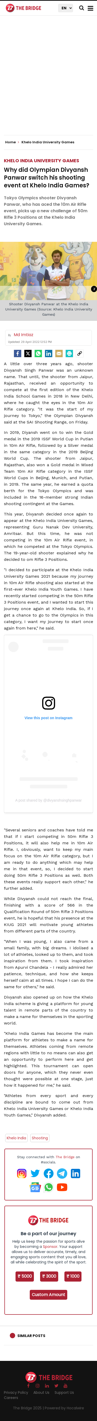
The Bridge (65, 1157)
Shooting (40, 1138)
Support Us (64, 1392)
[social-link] (80, 353)
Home (12, 142)
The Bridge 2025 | (29, 1408)
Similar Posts (31, 1335)
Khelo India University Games (41, 160)
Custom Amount (48, 1295)
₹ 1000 (72, 1276)
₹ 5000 (25, 1276)
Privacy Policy (16, 1392)
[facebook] (17, 353)
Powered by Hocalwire (64, 1408)
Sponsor (50, 1246)
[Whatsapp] (38, 353)
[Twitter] (28, 353)
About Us (41, 1392)
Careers (11, 1397)
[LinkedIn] (49, 353)
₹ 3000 (49, 1276)
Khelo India (16, 1138)
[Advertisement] (48, 79)
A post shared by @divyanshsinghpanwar (48, 800)
